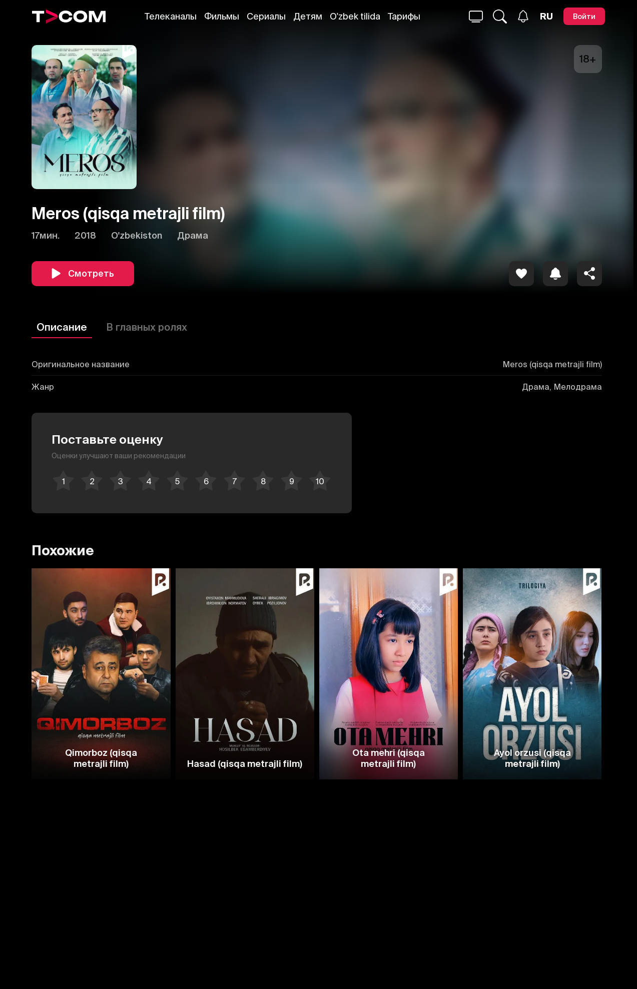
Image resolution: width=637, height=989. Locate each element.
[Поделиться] (589, 273)
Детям (307, 16)
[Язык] (546, 17)
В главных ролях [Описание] (146, 327)
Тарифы (404, 16)
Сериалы (266, 16)
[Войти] (584, 16)
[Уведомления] (523, 16)
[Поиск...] (476, 17)
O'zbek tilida (355, 16)
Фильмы (221, 16)
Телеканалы (171, 16)
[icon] (521, 273)
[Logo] (69, 17)
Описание (62, 327)
